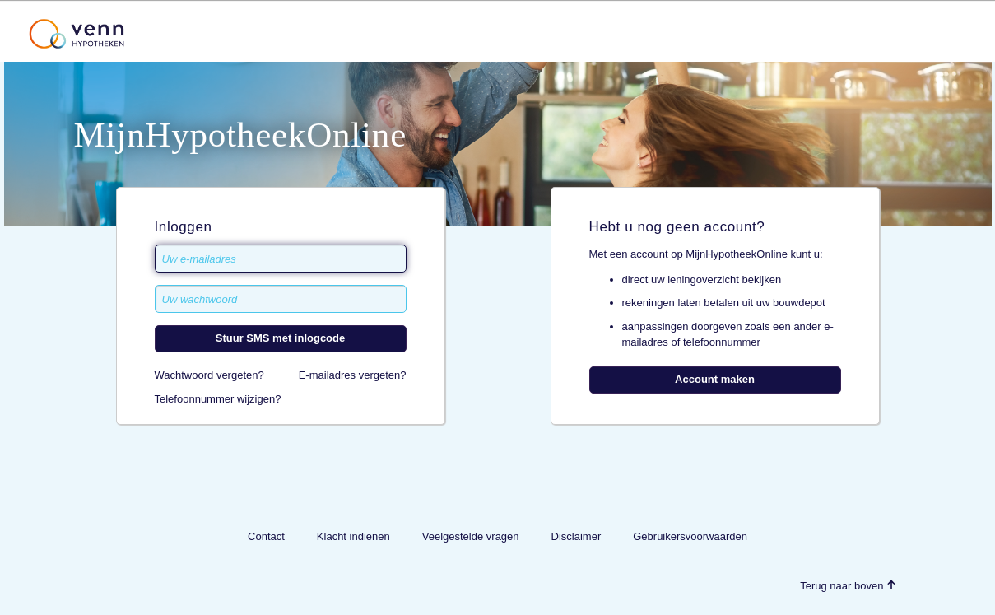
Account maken (715, 379)
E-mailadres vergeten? (353, 375)
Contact (266, 536)
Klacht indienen (353, 536)
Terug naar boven (848, 586)
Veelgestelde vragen (470, 536)
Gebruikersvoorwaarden (690, 536)
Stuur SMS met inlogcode (280, 338)
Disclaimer (576, 536)
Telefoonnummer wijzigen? (218, 399)
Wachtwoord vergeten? (209, 375)
